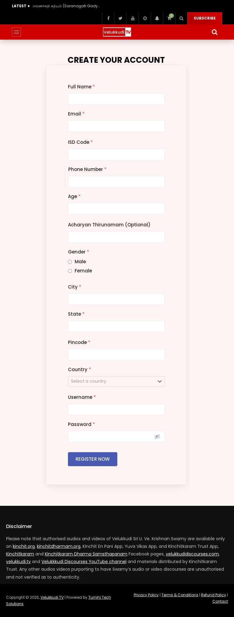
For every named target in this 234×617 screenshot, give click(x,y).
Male (80, 261)
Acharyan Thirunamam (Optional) (109, 225)
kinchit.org (24, 546)
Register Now (93, 459)
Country (79, 369)
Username (82, 397)
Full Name (81, 87)
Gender (78, 252)
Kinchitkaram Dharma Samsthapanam (86, 554)
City (74, 287)
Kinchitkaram (20, 554)
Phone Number (87, 169)
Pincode (79, 342)
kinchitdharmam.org (58, 546)
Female (83, 271)
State (76, 314)
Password (81, 424)
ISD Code (80, 142)
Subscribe (205, 18)
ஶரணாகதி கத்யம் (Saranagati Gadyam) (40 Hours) (66, 6)
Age (74, 196)
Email (76, 114)
